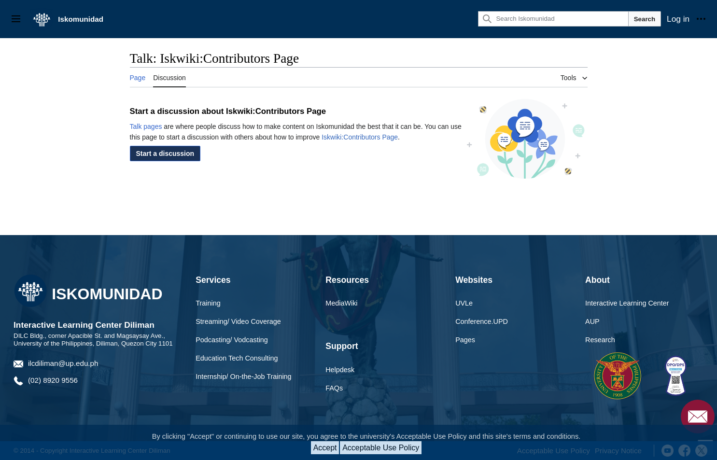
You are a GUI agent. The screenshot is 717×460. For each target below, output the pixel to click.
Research (600, 340)
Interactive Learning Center (627, 303)
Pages (465, 340)
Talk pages (146, 126)
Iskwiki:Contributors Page (360, 137)
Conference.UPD (481, 321)
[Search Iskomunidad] (553, 19)
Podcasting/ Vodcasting (232, 340)
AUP (592, 321)
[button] (165, 153)
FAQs (334, 388)
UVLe (464, 303)
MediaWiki (341, 303)
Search (644, 19)
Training (208, 303)
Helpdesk (339, 370)
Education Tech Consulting (237, 358)
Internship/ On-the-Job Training (243, 376)
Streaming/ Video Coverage (238, 321)
